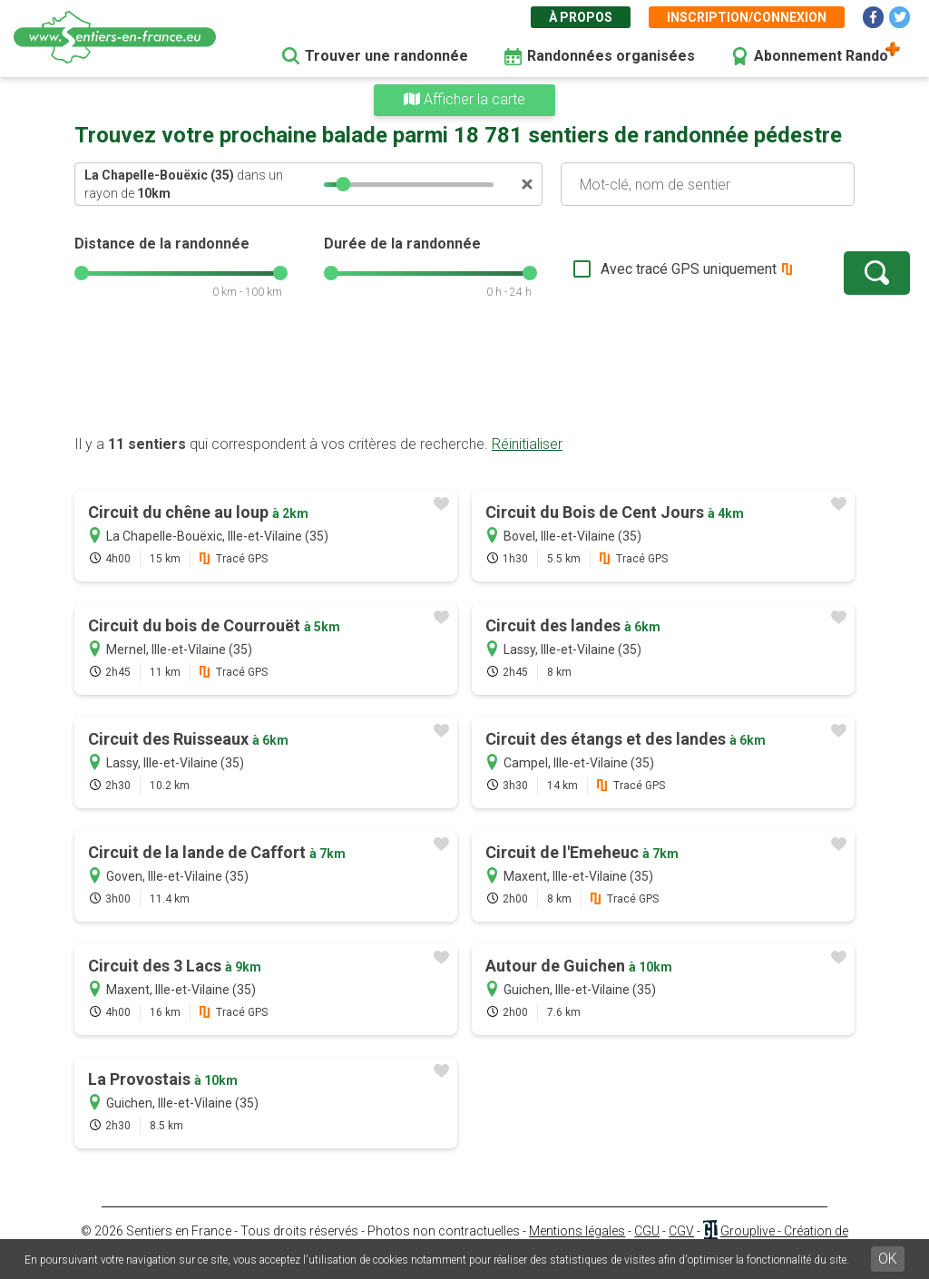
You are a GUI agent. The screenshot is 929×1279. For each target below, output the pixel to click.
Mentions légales (577, 1231)
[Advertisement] (464, 376)
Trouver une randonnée (386, 55)
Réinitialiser (527, 444)
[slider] (343, 184)
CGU (647, 1231)
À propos (580, 17)
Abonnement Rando (821, 55)
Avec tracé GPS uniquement (632, 269)
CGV (681, 1231)
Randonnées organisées (611, 55)
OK (887, 1258)
